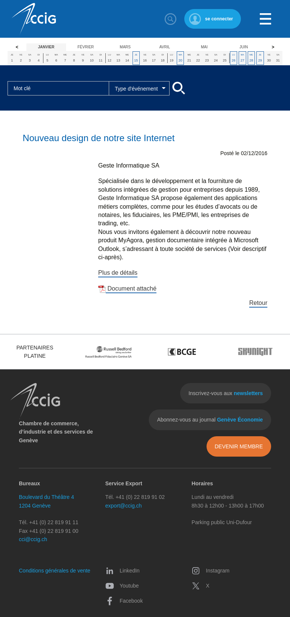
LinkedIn (122, 570)
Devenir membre (238, 446)
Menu (265, 19)
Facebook (124, 601)
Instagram (210, 570)
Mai (204, 47)
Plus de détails (117, 272)
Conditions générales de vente (54, 571)
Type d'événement (136, 89)
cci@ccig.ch (33, 539)
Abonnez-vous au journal (210, 420)
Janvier (46, 47)
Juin (243, 47)
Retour (258, 303)
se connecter (219, 19)
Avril (164, 47)
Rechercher (171, 19)
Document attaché (127, 288)
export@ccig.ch (123, 506)
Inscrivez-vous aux (225, 393)
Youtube (122, 586)
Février (85, 47)
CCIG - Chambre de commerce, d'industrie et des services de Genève (33, 19)
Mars (125, 47)
